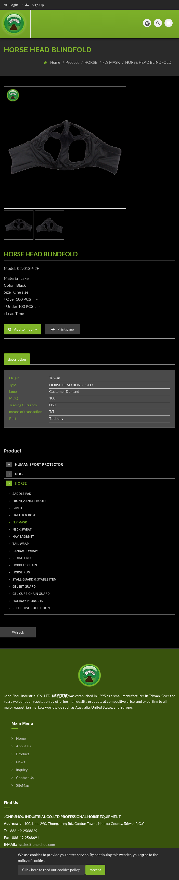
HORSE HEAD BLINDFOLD (148, 62)
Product (73, 62)
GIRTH (15, 508)
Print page (62, 329)
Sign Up (34, 5)
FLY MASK (112, 62)
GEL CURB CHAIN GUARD (29, 594)
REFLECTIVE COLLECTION (29, 608)
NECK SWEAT (20, 529)
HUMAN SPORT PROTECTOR (34, 464)
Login (11, 5)
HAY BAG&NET (21, 536)
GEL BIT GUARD (22, 586)
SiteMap (20, 785)
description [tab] (17, 359)
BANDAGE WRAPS (24, 551)
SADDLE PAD (20, 494)
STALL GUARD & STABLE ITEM (33, 579)
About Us (21, 746)
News (18, 762)
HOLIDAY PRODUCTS (26, 601)
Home (55, 62)
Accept (95, 870)
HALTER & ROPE (22, 515)
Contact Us (22, 777)
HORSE (91, 62)
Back (18, 632)
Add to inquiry (22, 329)
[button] (147, 23)
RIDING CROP (20, 558)
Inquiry (19, 770)
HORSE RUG (19, 572)
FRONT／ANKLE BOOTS (27, 501)
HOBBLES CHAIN (23, 565)
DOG (14, 474)
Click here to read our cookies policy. (51, 870)
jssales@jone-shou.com (36, 844)
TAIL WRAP (19, 544)
